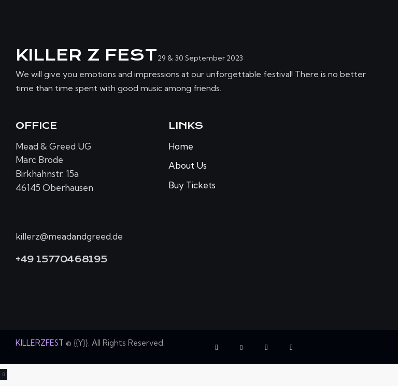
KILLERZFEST (40, 343)
